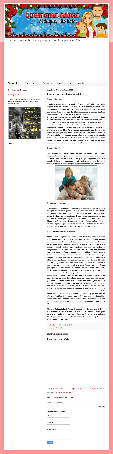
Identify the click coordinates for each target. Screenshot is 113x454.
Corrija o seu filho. (16, 95)
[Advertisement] (56, 62)
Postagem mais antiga (96, 389)
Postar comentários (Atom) (62, 392)
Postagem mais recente (55, 389)
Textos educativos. (61, 328)
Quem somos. (31, 83)
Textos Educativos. (78, 83)
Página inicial (14, 83)
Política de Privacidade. (53, 83)
